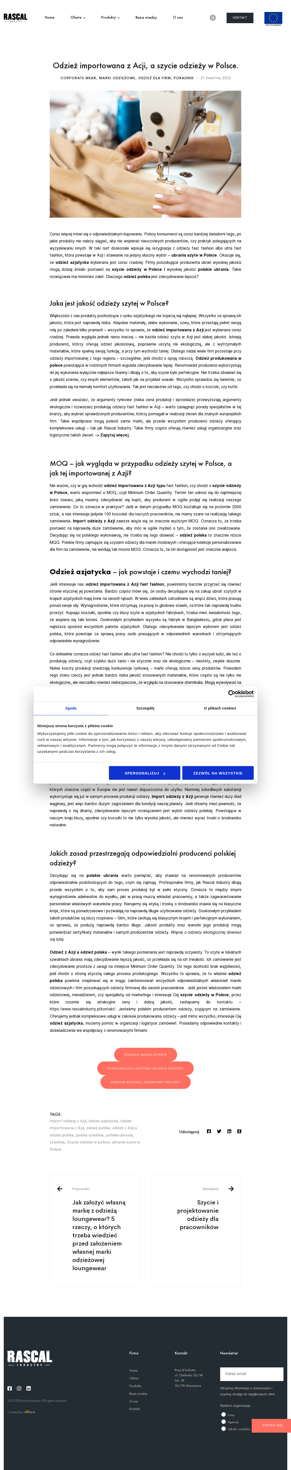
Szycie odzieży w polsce (88, 1142)
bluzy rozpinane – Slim (105, 918)
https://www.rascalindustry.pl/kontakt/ (82, 1009)
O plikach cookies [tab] (220, 708)
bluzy (78, 818)
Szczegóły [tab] (145, 708)
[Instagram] (19, 1388)
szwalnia (57, 1142)
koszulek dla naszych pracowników (142, 514)
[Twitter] (219, 1131)
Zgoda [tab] (71, 708)
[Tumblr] (239, 1131)
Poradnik (184, 78)
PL (213, 18)
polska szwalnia (90, 1135)
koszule (212, 387)
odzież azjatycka (103, 1120)
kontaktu (228, 1002)
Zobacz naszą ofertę (145, 1054)
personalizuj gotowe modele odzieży (145, 1068)
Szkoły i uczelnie (239, 1429)
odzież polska (98, 1127)
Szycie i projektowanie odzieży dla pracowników (189, 1209)
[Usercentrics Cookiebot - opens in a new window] (232, 694)
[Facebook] (208, 1131)
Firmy (231, 1415)
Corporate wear (78, 78)
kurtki (232, 387)
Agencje (233, 1422)
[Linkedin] (229, 1131)
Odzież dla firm (154, 78)
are (32, 1412)
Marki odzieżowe (117, 78)
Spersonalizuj (145, 773)
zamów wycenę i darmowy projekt (146, 1082)
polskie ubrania (119, 1135)
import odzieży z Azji (68, 1120)
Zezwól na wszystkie (218, 773)
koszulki (115, 818)
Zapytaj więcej (114, 435)
